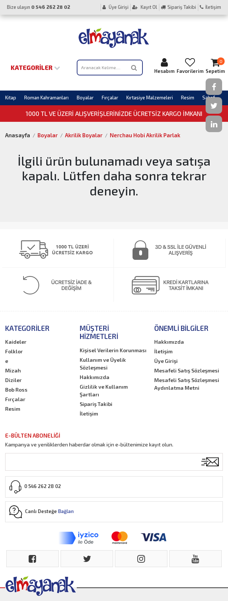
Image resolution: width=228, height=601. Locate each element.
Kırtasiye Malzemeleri (149, 97)
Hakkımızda (94, 377)
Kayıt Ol (144, 7)
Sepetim (215, 65)
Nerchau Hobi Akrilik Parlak (145, 135)
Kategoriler (35, 67)
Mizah (13, 370)
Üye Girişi (115, 7)
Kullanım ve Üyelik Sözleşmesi (103, 364)
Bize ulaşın (38, 7)
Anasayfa (17, 135)
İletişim (210, 7)
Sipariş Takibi (178, 7)
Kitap (10, 97)
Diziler (13, 380)
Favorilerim (190, 65)
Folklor (14, 351)
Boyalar (85, 97)
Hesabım (164, 65)
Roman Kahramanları (46, 97)
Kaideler (15, 342)
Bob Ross (16, 389)
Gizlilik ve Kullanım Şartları (104, 390)
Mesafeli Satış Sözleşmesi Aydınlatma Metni (186, 384)
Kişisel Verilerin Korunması (113, 350)
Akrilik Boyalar (83, 135)
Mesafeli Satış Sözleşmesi (186, 370)
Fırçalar (110, 97)
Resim (187, 97)
